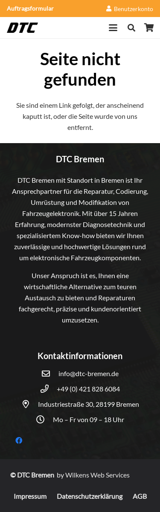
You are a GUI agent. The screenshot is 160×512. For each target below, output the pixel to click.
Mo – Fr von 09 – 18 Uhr (88, 419)
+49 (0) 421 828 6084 (88, 389)
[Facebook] (18, 440)
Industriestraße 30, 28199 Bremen (88, 404)
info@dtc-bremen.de (88, 373)
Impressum (30, 496)
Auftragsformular (30, 8)
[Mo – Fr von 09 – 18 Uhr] (44, 419)
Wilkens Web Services (97, 475)
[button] (113, 27)
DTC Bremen (36, 475)
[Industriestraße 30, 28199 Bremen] (29, 404)
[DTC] (22, 28)
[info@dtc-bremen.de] (49, 373)
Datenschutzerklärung (89, 496)
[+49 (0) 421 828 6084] (48, 389)
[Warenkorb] (149, 27)
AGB (140, 496)
